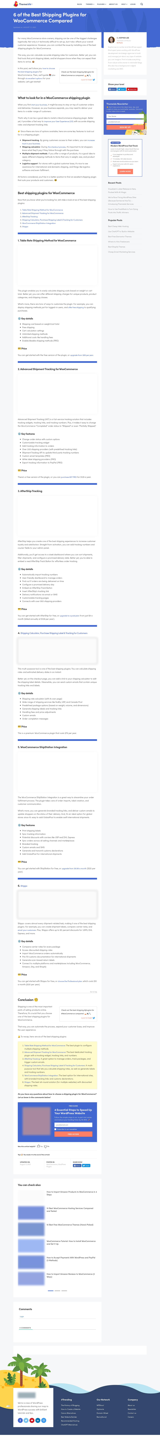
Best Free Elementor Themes (121, 236)
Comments (25, 1312)
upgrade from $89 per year (83, 355)
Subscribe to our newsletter (65, 1132)
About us (131, 1408)
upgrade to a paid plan (70, 615)
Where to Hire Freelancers (120, 241)
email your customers (27, 932)
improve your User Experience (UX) (60, 121)
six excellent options (35, 78)
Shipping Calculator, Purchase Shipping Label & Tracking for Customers (54, 219)
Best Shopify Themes (117, 246)
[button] (141, 3)
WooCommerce (51, 1167)
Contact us (132, 1416)
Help (123, 4)
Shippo (25, 226)
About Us (113, 4)
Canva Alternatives (68, 1416)
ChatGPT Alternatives (69, 1427)
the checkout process (57, 146)
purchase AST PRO (69, 477)
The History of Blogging (70, 1408)
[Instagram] (43, 1425)
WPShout (100, 1408)
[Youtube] (32, 1425)
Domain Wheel (102, 1416)
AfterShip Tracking (30, 216)
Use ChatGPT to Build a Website (122, 231)
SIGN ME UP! (125, 127)
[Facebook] (20, 1425)
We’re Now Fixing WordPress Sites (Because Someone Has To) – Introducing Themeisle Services (123, 200)
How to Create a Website (70, 1412)
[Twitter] (26, 1425)
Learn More (125, 171)
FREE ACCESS (73, 1137)
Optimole (100, 1412)
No (47, 1149)
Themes (89, 4)
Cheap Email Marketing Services (123, 251)
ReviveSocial (102, 1420)
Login (133, 4)
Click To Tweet (88, 80)
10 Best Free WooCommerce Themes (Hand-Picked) (70, 1227)
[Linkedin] (37, 1425)
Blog (79, 4)
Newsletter (132, 1412)
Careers (131, 1420)
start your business (40, 104)
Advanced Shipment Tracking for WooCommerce (44, 213)
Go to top (93, 995)
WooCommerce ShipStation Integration (40, 223)
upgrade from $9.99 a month (75, 871)
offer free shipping (76, 307)
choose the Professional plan (71, 984)
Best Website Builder (69, 1420)
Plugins (101, 4)
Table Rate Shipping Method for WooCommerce (44, 209)
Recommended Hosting (70, 1423)
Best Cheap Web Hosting (119, 226)
